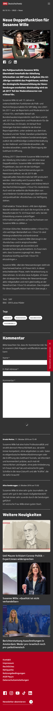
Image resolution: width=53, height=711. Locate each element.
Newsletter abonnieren (18, 702)
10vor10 (7, 318)
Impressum (8, 663)
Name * (6, 358)
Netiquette (8, 670)
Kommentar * (9, 380)
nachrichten (35, 318)
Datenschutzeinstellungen (16, 680)
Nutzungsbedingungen (14, 673)
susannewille (9, 323)
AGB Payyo (8, 676)
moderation (21, 318)
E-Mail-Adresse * (10, 369)
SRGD (14, 10)
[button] (49, 3)
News (20, 10)
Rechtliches (8, 666)
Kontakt (7, 659)
